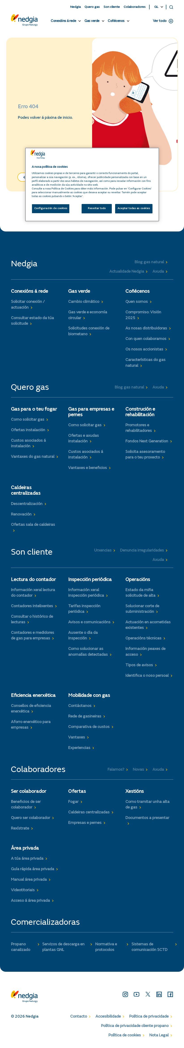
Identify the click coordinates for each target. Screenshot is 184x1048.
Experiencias (79, 748)
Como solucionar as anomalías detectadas (88, 652)
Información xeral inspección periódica (86, 593)
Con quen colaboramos (145, 339)
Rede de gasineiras (84, 717)
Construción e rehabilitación (140, 412)
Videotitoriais (23, 890)
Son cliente (112, 7)
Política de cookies (124, 1035)
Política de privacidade (149, 1017)
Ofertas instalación (28, 430)
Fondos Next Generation (146, 441)
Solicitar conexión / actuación (28, 305)
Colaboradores (135, 7)
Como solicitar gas (27, 420)
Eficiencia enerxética (33, 695)
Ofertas (77, 791)
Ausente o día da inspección (83, 636)
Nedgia (75, 7)
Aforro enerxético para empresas (31, 725)
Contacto (78, 1017)
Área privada (25, 848)
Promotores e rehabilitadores (138, 428)
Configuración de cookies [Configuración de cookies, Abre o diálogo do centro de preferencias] (50, 208)
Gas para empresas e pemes (91, 412)
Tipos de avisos (139, 665)
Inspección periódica (90, 579)
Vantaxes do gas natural (32, 457)
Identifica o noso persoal (147, 676)
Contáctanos (79, 706)
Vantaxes (76, 738)
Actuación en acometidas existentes (148, 625)
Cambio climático (83, 302)
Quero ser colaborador (30, 818)
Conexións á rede (63, 21)
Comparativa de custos (89, 727)
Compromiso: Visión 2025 (143, 315)
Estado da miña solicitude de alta (140, 593)
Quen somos (136, 302)
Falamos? (116, 770)
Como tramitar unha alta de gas (147, 805)
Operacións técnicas (143, 638)
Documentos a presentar (147, 818)
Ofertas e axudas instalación (83, 438)
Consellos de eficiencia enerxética (31, 709)
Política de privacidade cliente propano (135, 1026)
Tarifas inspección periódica (84, 609)
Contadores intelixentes (32, 606)
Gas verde (92, 21)
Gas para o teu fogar (34, 409)
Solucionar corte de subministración (142, 609)
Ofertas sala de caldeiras (33, 525)
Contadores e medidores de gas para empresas (32, 636)
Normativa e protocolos (106, 947)
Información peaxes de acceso (145, 652)
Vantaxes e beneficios (87, 468)
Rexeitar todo (97, 208)
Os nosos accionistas (144, 350)
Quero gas (92, 7)
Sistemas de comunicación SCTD (149, 947)
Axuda (158, 272)
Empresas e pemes (85, 823)
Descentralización (26, 504)
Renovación (21, 515)
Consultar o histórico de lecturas (32, 619)
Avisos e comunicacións (89, 622)
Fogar (73, 802)
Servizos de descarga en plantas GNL (63, 947)
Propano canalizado (20, 947)
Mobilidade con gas (89, 695)
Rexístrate (20, 829)
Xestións (134, 791)
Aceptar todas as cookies (134, 208)
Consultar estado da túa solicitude (32, 321)
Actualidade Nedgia (126, 272)
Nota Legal (159, 1035)
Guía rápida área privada (32, 869)
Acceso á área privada (30, 901)
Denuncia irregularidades (142, 551)
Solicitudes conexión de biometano (88, 331)
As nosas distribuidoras (146, 329)
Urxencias (103, 551)
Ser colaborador (28, 791)
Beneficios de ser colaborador (26, 805)
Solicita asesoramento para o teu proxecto (145, 455)
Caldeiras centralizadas (25, 491)
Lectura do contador (33, 579)
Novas (138, 770)
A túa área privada (27, 859)
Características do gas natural (145, 363)
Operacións (137, 579)
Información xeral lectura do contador (33, 593)
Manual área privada (29, 880)
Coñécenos (116, 21)
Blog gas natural (149, 262)
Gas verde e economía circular (87, 315)
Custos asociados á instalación (28, 443)
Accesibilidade (108, 1017)
